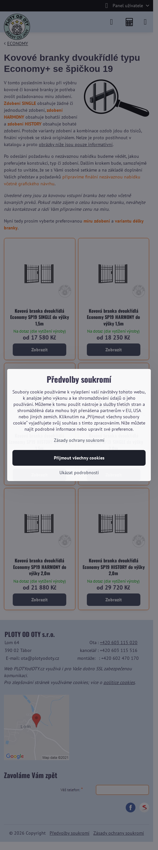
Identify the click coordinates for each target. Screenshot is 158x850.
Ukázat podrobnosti (79, 472)
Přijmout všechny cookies (79, 458)
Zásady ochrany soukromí (79, 440)
